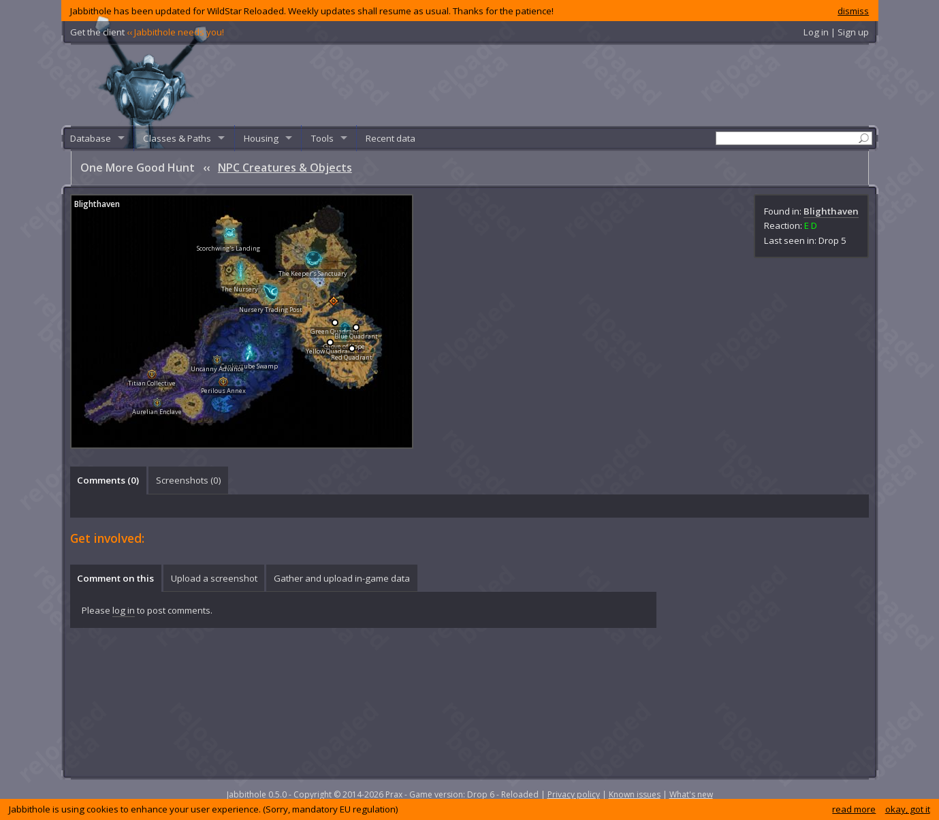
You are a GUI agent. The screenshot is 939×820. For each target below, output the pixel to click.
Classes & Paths (177, 138)
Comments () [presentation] (108, 480)
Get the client (147, 32)
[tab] (108, 480)
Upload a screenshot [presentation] (214, 578)
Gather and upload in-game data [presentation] (342, 578)
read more (854, 809)
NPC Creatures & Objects (285, 167)
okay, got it (907, 809)
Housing (261, 138)
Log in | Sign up (836, 32)
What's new (691, 794)
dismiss (853, 11)
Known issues (635, 794)
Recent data (390, 138)
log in (123, 610)
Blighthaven (831, 211)
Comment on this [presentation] (115, 578)
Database (90, 138)
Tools (322, 138)
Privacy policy (573, 794)
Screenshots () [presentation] (188, 480)
